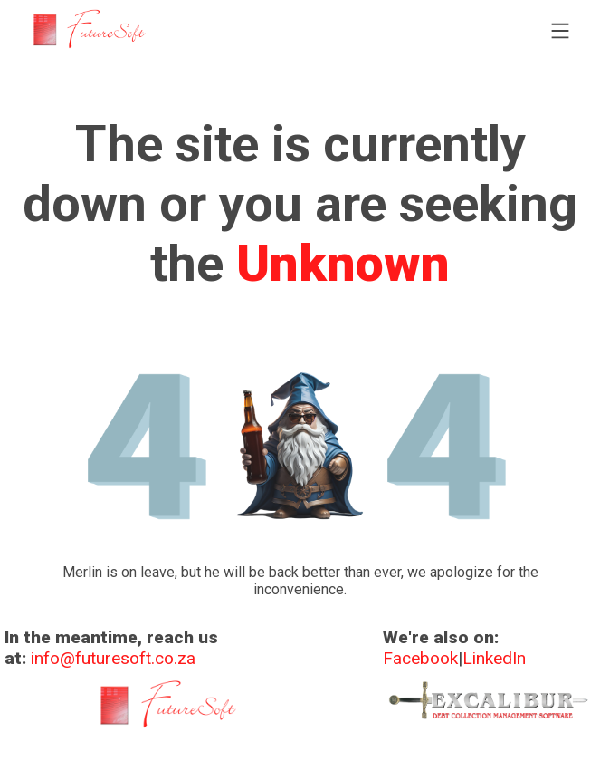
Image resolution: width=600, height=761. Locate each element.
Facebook (420, 658)
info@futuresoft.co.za (113, 658)
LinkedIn (494, 658)
